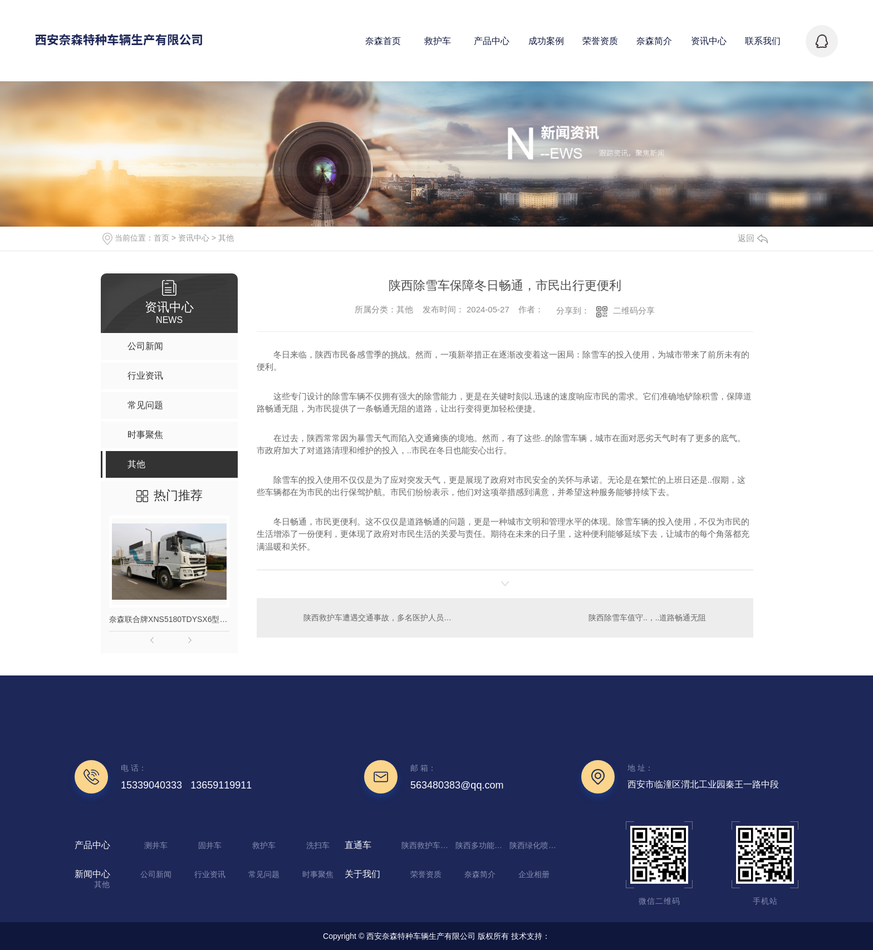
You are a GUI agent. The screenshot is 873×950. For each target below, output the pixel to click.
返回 (753, 238)
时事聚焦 (317, 874)
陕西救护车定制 (427, 845)
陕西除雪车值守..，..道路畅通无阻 (647, 617)
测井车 (156, 845)
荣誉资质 (426, 874)
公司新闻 (155, 874)
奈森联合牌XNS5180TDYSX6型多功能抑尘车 (169, 619)
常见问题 (263, 874)
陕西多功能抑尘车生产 (481, 845)
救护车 (264, 845)
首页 (161, 237)
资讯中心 (193, 237)
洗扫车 (318, 845)
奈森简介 (480, 874)
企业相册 (534, 874)
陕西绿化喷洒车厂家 (535, 845)
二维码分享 (634, 310)
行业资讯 (209, 874)
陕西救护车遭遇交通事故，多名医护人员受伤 (380, 617)
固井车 (210, 845)
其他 (226, 237)
